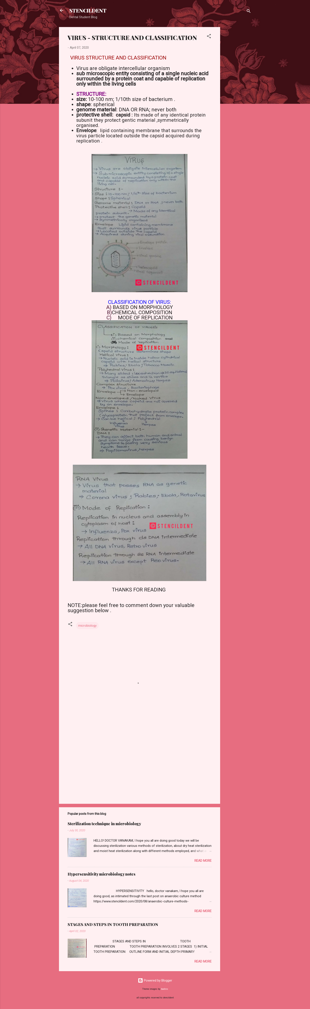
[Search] (248, 11)
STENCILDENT (88, 10)
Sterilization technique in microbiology (104, 823)
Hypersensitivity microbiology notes (101, 874)
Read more (202, 861)
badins (164, 989)
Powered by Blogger (155, 980)
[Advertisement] (237, 92)
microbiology (87, 626)
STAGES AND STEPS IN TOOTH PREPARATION (113, 924)
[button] (208, 37)
